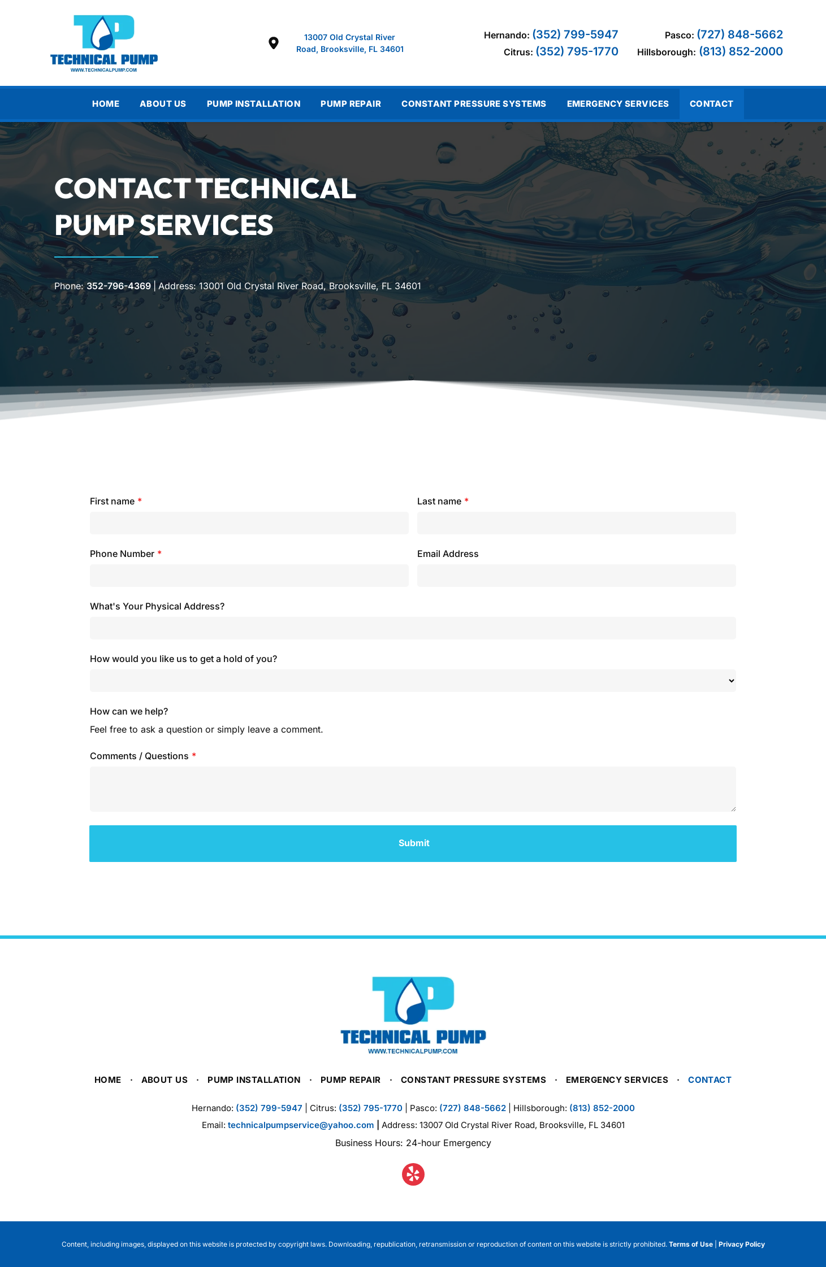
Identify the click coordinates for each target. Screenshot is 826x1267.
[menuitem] (105, 104)
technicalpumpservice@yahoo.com (301, 1125)
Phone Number (122, 553)
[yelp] (413, 1175)
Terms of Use (691, 1244)
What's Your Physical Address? (157, 606)
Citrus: (518, 52)
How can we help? (129, 711)
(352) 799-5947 (575, 34)
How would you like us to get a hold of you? (183, 658)
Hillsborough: (666, 52)
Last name (439, 501)
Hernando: (507, 35)
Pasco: (679, 35)
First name (112, 501)
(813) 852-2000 (741, 51)
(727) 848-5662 (740, 34)
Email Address (448, 553)
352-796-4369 (119, 285)
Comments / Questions (139, 755)
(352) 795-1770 (577, 51)
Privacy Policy (742, 1244)
